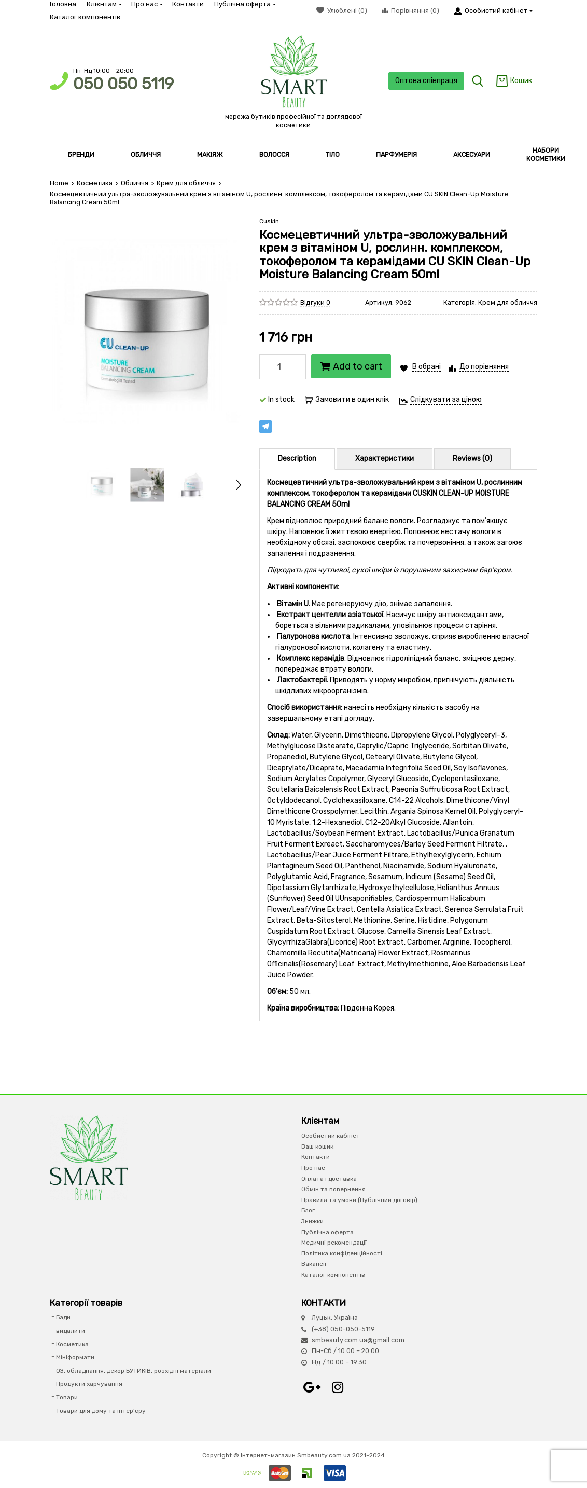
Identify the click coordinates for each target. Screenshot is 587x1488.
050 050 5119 (123, 84)
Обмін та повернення (333, 1189)
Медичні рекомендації (334, 1242)
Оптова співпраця (426, 80)
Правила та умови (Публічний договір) (359, 1200)
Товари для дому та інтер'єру (101, 1410)
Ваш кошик (317, 1146)
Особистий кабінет (330, 1135)
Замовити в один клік (352, 399)
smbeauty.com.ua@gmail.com (358, 1340)
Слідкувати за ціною (446, 399)
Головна (63, 4)
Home (59, 183)
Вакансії (313, 1263)
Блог (308, 1210)
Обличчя (134, 183)
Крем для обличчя (186, 183)
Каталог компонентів (85, 17)
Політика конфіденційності (341, 1253)
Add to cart (351, 366)
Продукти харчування (89, 1383)
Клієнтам (104, 4)
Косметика (95, 183)
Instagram (337, 1387)
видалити (70, 1330)
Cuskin (269, 221)
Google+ (311, 1387)
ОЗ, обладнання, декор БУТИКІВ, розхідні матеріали (133, 1370)
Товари (67, 1397)
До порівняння (484, 366)
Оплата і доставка (329, 1178)
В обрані (426, 366)
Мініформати (75, 1357)
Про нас (146, 4)
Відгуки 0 (315, 302)
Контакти (188, 4)
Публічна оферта (244, 4)
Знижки (312, 1221)
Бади (63, 1317)
